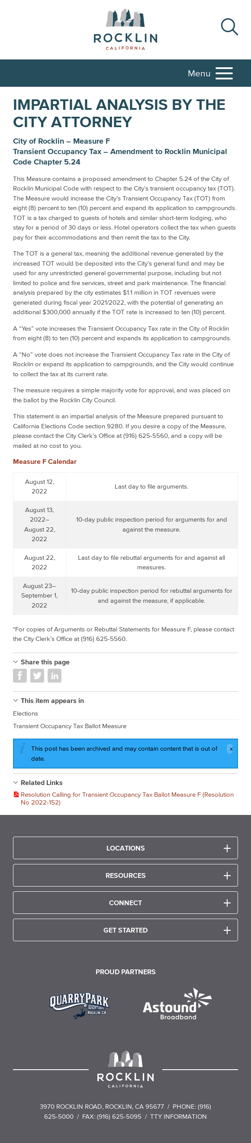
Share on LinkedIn (54, 676)
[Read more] (82, 1004)
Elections (25, 713)
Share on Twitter (37, 676)
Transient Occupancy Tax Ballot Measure (69, 725)
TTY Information (178, 1116)
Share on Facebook (20, 676)
